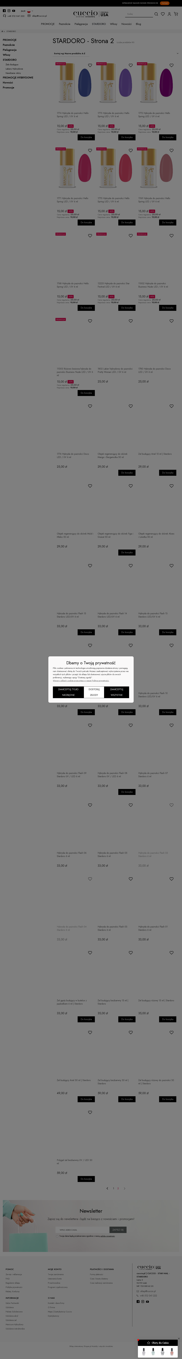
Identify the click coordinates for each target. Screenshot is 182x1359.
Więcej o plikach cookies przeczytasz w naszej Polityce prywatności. (81, 680)
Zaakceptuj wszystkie (116, 692)
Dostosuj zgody (94, 692)
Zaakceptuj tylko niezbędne (68, 692)
